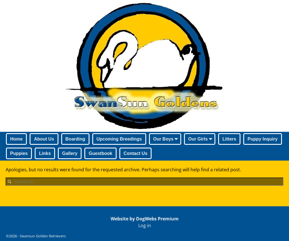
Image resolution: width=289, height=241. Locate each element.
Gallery (69, 153)
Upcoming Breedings (119, 139)
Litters (229, 139)
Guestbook (100, 153)
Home (16, 139)
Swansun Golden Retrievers (43, 235)
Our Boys (166, 139)
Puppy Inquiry (263, 139)
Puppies (19, 153)
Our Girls (201, 139)
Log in (144, 225)
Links (45, 153)
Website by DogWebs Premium (145, 219)
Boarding (75, 139)
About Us (44, 139)
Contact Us (135, 153)
